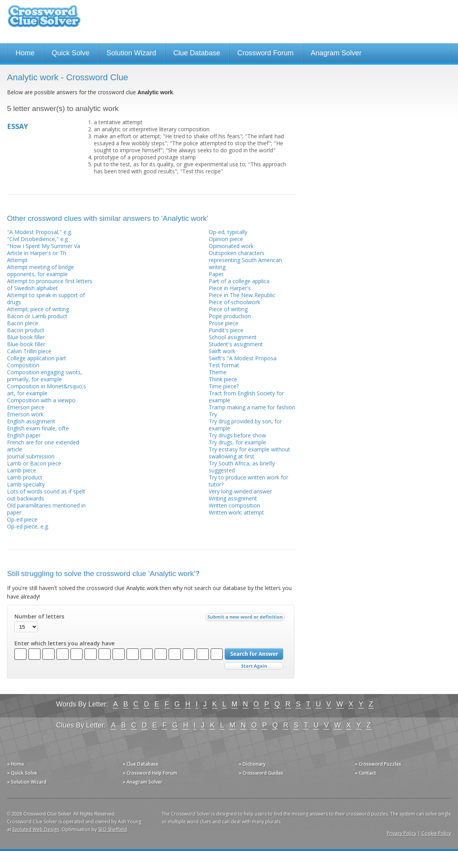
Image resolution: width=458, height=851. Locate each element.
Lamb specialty (26, 484)
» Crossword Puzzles (378, 764)
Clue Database (196, 53)
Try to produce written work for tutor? (248, 481)
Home (25, 53)
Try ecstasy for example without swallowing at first (249, 453)
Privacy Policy (401, 833)
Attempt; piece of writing (38, 309)
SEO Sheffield (112, 829)
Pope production (230, 316)
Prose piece (223, 323)
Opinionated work (231, 246)
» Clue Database (141, 764)
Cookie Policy (436, 833)
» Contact (365, 773)
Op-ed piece (22, 519)
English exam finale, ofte (38, 428)
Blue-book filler (26, 344)
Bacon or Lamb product (37, 316)
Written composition (234, 505)
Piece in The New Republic (242, 295)
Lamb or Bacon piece (34, 463)
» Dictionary (252, 764)
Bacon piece (22, 323)
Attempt (17, 260)
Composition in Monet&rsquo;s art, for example (46, 389)
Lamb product (24, 477)
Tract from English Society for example (246, 396)
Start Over (254, 666)
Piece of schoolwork (234, 302)
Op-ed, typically (228, 232)
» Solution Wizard (26, 782)
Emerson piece (25, 407)
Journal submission (31, 456)
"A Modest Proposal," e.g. (39, 232)
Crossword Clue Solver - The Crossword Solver (44, 19)
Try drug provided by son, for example (245, 425)
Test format (224, 365)
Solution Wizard (131, 53)
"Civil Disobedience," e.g (37, 239)
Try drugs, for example (237, 442)
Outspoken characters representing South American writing (245, 260)
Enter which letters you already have (64, 643)
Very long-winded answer (240, 491)
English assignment (31, 421)
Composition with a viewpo (41, 400)
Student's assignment (236, 344)
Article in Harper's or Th (36, 253)
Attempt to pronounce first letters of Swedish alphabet (49, 284)
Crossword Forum (265, 53)
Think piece (223, 379)
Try (213, 414)
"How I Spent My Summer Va (43, 246)
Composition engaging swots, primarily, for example (44, 375)
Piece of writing (228, 309)
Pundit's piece (226, 330)
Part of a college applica (239, 281)
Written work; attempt (236, 512)
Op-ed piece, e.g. (28, 526)
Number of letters (39, 616)
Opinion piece (226, 239)
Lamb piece (21, 470)
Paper (216, 274)
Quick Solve (71, 53)
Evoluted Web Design (35, 829)
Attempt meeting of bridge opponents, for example (40, 270)
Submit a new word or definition (246, 619)
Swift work (222, 351)
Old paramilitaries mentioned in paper (46, 509)
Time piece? (224, 386)
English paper (24, 435)
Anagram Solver (336, 53)
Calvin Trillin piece (29, 351)
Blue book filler (26, 337)
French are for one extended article (43, 446)
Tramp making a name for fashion (252, 407)
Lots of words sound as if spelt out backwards (46, 495)
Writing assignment (233, 498)
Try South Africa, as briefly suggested (242, 467)
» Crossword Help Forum (150, 773)
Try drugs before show (237, 435)
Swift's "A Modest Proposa (243, 358)
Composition (23, 365)
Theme (218, 372)
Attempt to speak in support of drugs (46, 298)
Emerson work (25, 414)
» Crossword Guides (261, 773)
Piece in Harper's (230, 288)
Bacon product (25, 330)
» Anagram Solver (142, 782)
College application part (36, 358)
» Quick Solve (22, 773)
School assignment (233, 337)
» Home (15, 764)
